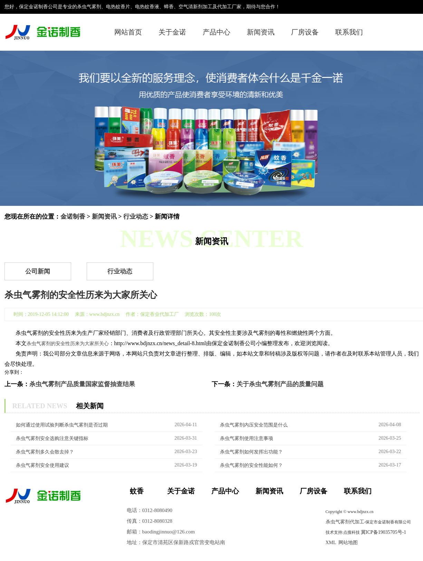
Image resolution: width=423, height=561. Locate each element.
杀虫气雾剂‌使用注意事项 (246, 438)
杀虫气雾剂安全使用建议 (42, 465)
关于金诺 (172, 32)
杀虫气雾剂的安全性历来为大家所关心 (68, 343)
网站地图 (348, 542)
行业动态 (135, 216)
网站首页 (128, 32)
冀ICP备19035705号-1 (383, 532)
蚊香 (137, 491)
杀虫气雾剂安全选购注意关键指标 (52, 438)
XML (331, 542)
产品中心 (216, 32)
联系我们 (349, 32)
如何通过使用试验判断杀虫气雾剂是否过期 (62, 425)
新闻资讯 (261, 32)
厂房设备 (305, 32)
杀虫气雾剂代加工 (345, 521)
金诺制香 (72, 216)
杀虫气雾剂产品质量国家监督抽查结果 (82, 384)
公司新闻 (37, 271)
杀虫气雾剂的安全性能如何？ (251, 465)
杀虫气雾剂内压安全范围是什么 (254, 425)
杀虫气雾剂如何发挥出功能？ (251, 451)
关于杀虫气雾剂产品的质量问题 (280, 384)
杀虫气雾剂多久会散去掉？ (45, 451)
